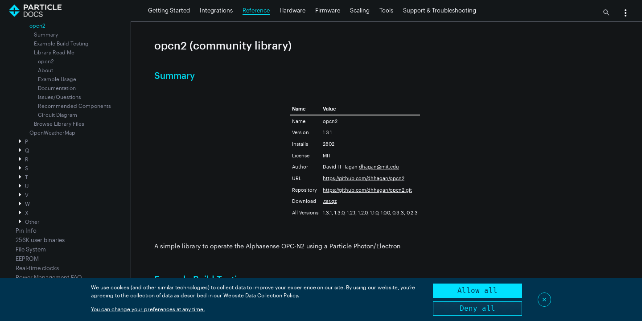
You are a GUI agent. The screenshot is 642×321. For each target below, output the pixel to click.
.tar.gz (330, 201)
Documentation (57, 88)
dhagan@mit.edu (379, 166)
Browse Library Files (59, 123)
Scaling (360, 10)
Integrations (216, 10)
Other (32, 221)
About (45, 70)
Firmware (327, 10)
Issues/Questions (59, 97)
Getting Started (169, 10)
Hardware (292, 10)
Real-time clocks (37, 268)
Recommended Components (74, 106)
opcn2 (46, 61)
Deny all (477, 308)
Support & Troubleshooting (439, 10)
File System (31, 249)
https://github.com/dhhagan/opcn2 (363, 178)
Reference (256, 10)
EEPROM (27, 258)
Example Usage (57, 79)
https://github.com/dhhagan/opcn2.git (367, 190)
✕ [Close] (544, 299)
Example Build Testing (61, 43)
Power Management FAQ (49, 277)
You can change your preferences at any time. (148, 309)
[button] (625, 14)
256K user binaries (40, 239)
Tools (386, 10)
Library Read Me (54, 52)
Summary (46, 34)
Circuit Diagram (57, 114)
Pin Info (26, 230)
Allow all (477, 290)
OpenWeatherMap (52, 132)
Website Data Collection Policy (260, 295)
